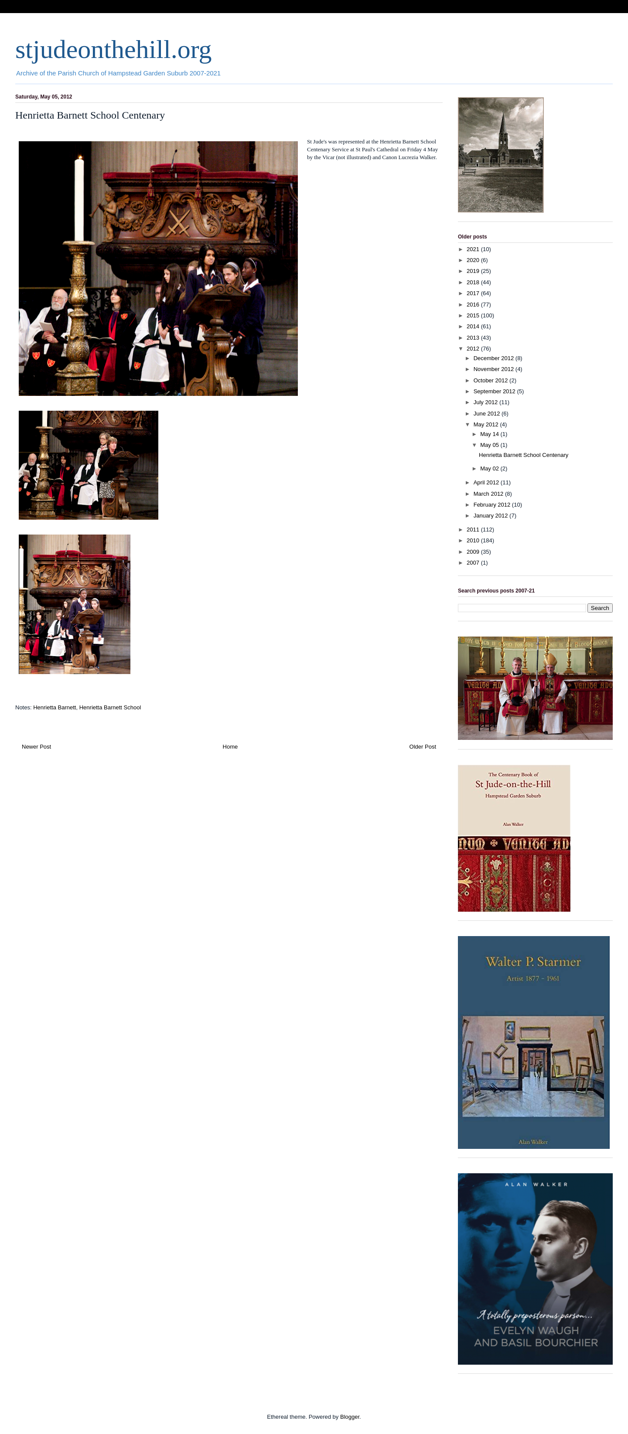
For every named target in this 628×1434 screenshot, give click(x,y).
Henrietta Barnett (54, 707)
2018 (474, 282)
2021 (474, 249)
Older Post (423, 746)
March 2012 (489, 493)
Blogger (349, 1417)
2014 (474, 326)
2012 (474, 348)
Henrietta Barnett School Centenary (523, 455)
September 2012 (495, 391)
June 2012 (488, 413)
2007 (474, 562)
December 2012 (494, 358)
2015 (474, 315)
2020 (474, 260)
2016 (474, 304)
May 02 (490, 468)
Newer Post (36, 746)
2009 (474, 551)
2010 (474, 540)
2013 (474, 337)
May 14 (490, 434)
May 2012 (487, 424)
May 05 (490, 445)
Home (230, 746)
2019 (474, 271)
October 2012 (491, 380)
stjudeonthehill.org (113, 49)
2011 (474, 529)
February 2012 (493, 504)
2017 (474, 293)
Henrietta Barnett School (110, 707)
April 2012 (487, 482)
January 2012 (491, 515)
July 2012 (486, 402)
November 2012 (494, 369)
